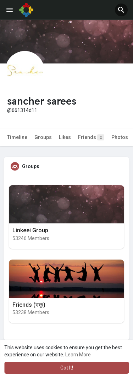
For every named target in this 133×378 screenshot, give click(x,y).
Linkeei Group (30, 230)
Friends (91, 137)
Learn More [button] (78, 354)
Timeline (17, 137)
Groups (43, 137)
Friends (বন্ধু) (28, 304)
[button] (121, 10)
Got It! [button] (66, 368)
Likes (65, 137)
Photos (119, 137)
